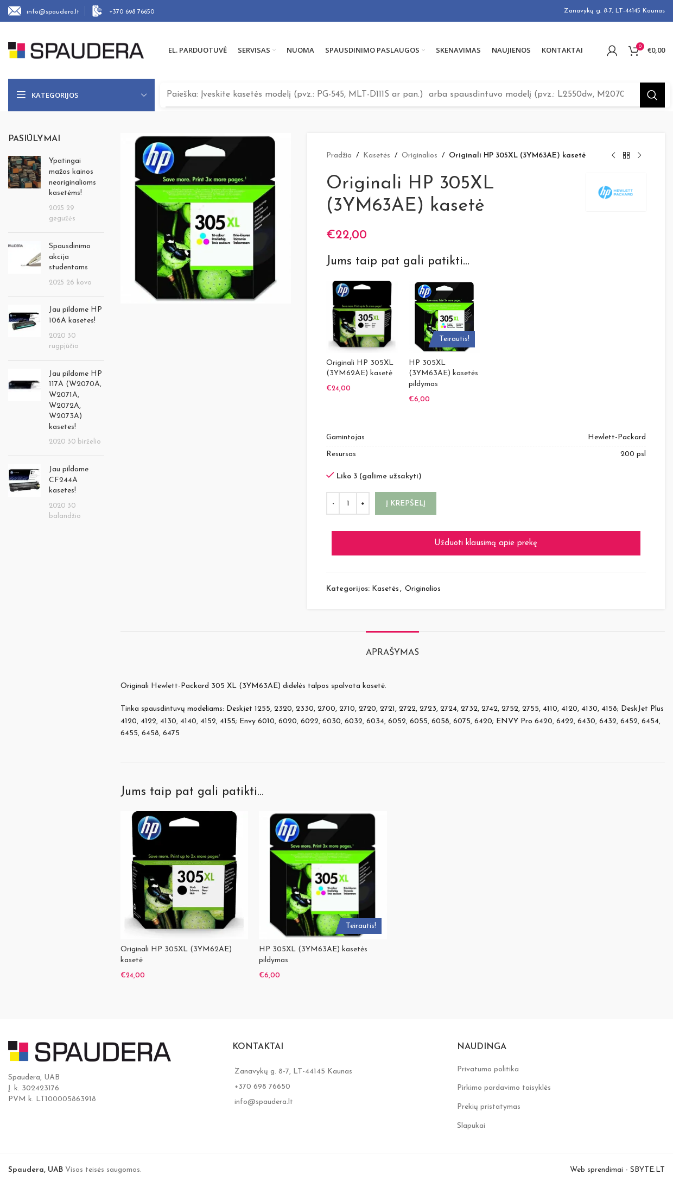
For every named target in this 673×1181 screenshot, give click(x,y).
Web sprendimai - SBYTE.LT (617, 1164)
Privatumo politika (488, 1063)
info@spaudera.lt (263, 1096)
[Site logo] (76, 50)
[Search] (415, 95)
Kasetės (376, 155)
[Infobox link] (43, 10)
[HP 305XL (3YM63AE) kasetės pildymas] (444, 316)
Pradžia (339, 155)
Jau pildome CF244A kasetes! (68, 480)
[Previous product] (613, 155)
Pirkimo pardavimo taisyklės (504, 1082)
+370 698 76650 (262, 1081)
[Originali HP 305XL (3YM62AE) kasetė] (362, 316)
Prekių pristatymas (488, 1101)
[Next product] (639, 155)
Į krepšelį (406, 500)
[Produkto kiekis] (348, 500)
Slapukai (471, 1119)
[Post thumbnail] (24, 190)
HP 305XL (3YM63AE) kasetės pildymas (443, 373)
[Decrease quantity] (333, 500)
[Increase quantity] (363, 500)
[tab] (392, 644)
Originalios (419, 155)
